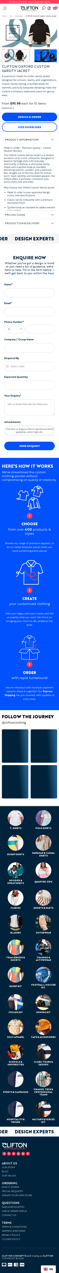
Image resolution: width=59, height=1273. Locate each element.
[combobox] (48, 1269)
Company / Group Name (19, 339)
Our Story (8, 1167)
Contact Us (9, 1215)
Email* (8, 303)
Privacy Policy (11, 1234)
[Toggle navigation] (5, 8)
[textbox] (29, 366)
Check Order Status (14, 1210)
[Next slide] (52, 55)
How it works (10, 1186)
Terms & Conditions (14, 1226)
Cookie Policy (11, 1239)
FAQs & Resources (13, 1206)
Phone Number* (14, 322)
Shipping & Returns (13, 1230)
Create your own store (17, 1195)
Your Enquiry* (12, 395)
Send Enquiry (29, 446)
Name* (8, 284)
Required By (11, 358)
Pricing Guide (15, 215)
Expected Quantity (16, 377)
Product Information (21, 139)
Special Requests (12, 1191)
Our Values (9, 1175)
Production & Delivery (22, 223)
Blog (5, 1171)
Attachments (12, 422)
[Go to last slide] (6, 55)
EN (48, 1269)
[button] (16, 55)
